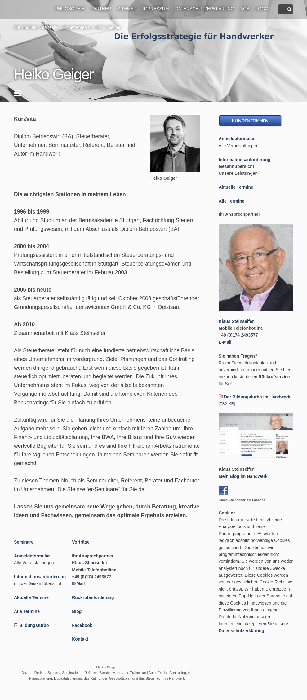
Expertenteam (77, 27)
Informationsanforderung (40, 576)
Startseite (49, 27)
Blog (77, 611)
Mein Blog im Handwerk (243, 476)
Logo (262, 8)
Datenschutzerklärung (204, 8)
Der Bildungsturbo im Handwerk (257, 396)
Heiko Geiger (108, 27)
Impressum (156, 8)
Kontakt (80, 638)
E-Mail (78, 583)
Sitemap (126, 8)
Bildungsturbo (34, 625)
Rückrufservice (274, 376)
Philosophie (70, 8)
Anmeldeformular (32, 555)
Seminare (23, 541)
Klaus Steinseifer (89, 562)
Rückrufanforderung (93, 597)
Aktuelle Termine (31, 597)
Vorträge (81, 541)
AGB (245, 8)
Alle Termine (27, 611)
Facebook (82, 625)
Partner (101, 8)
